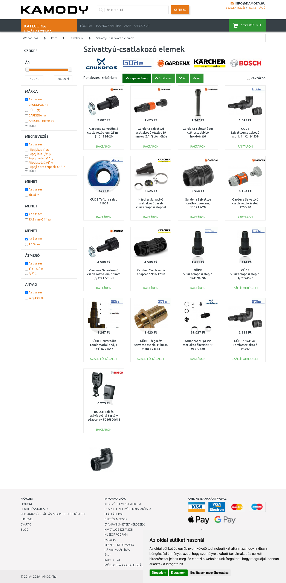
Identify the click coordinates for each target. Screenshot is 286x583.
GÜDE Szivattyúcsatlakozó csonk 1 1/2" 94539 (245, 132)
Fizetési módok (115, 519)
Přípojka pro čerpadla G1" (47, 167)
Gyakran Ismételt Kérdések (124, 524)
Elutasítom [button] (178, 572)
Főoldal (86, 25)
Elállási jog (113, 514)
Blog (24, 529)
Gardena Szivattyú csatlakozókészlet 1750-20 (245, 203)
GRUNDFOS (38, 104)
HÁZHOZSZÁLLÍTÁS (108, 25)
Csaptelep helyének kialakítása (127, 509)
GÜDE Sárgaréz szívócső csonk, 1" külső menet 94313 (151, 344)
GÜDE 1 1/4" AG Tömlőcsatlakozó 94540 (245, 344)
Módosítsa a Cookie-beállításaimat (131, 565)
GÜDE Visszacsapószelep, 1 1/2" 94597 (245, 274)
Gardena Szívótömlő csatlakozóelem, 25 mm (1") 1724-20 (103, 132)
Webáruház (30, 38)
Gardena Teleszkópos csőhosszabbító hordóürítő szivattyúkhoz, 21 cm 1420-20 (198, 136)
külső (34, 194)
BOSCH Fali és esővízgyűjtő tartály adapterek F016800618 (103, 415)
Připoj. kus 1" (39, 149)
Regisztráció (257, 7)
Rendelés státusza (34, 509)
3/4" (33, 273)
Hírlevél (27, 519)
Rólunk (110, 539)
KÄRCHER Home (41, 120)
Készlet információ (119, 545)
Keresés (180, 9)
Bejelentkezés (235, 7)
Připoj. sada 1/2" (41, 158)
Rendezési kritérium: (100, 78)
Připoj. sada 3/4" (41, 162)
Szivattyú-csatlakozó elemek (115, 38)
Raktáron (258, 78)
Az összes (36, 99)
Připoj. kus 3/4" (40, 154)
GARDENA (37, 115)
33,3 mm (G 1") (40, 219)
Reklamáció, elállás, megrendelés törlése (53, 514)
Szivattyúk (76, 38)
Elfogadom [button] (159, 572)
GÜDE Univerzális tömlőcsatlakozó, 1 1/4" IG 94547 (103, 344)
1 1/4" (34, 244)
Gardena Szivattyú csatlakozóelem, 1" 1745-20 (198, 203)
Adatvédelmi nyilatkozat (123, 504)
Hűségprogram (116, 534)
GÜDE (34, 110)
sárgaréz (36, 297)
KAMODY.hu (48, 576)
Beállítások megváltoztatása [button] (209, 572)
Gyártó (26, 524)
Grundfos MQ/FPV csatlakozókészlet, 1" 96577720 (198, 344)
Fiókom (26, 504)
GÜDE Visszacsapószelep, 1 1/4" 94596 (198, 274)
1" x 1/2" (36, 268)
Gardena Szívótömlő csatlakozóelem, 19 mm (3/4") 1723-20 (103, 274)
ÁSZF (127, 25)
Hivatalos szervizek (119, 529)
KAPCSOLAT (142, 25)
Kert (54, 38)
